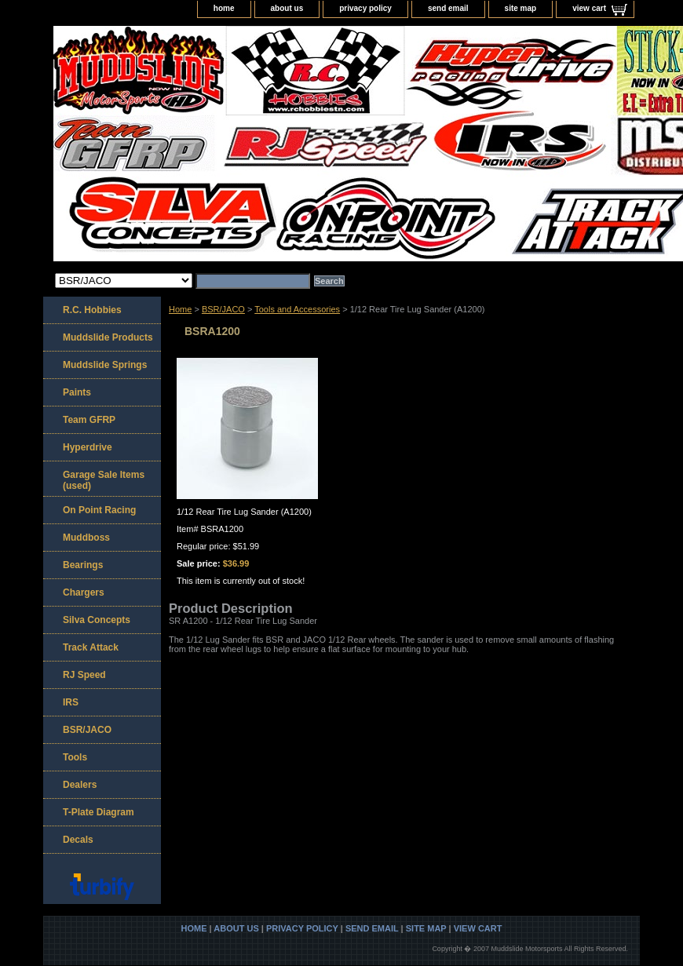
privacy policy (365, 8)
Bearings (83, 565)
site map (521, 8)
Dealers (80, 784)
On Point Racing (99, 510)
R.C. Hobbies (92, 309)
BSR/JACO (223, 309)
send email (448, 8)
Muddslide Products (108, 337)
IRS (71, 702)
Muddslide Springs (105, 364)
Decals (78, 839)
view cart (589, 8)
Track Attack (91, 647)
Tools (75, 757)
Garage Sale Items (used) (103, 480)
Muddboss (86, 537)
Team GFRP (89, 419)
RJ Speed (84, 674)
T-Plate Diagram (98, 812)
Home (180, 309)
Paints (77, 392)
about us (287, 8)
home (224, 8)
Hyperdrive (87, 447)
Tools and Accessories (297, 309)
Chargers (83, 592)
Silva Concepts (96, 619)
